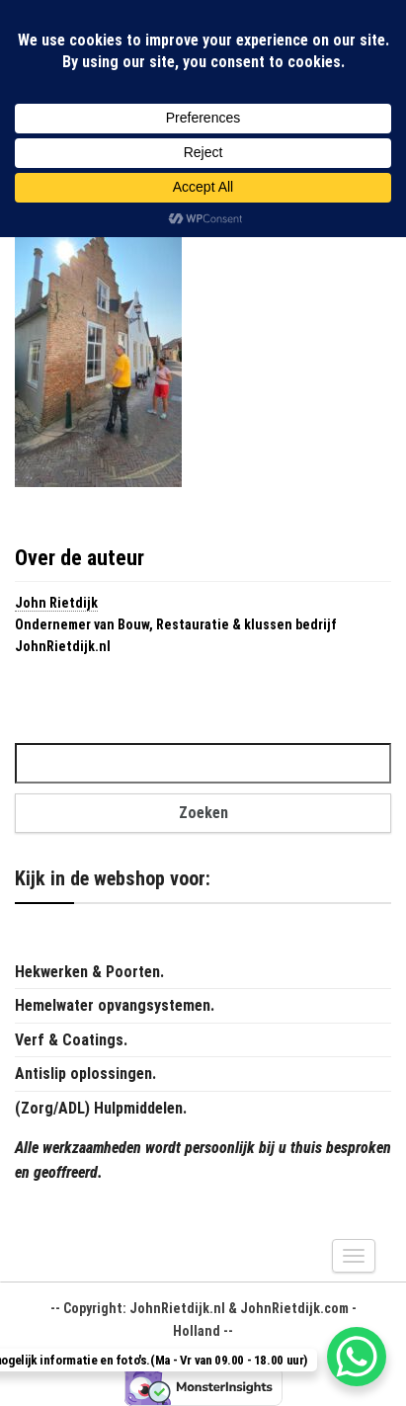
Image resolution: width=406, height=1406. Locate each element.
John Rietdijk (56, 603)
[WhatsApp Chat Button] (356, 1356)
